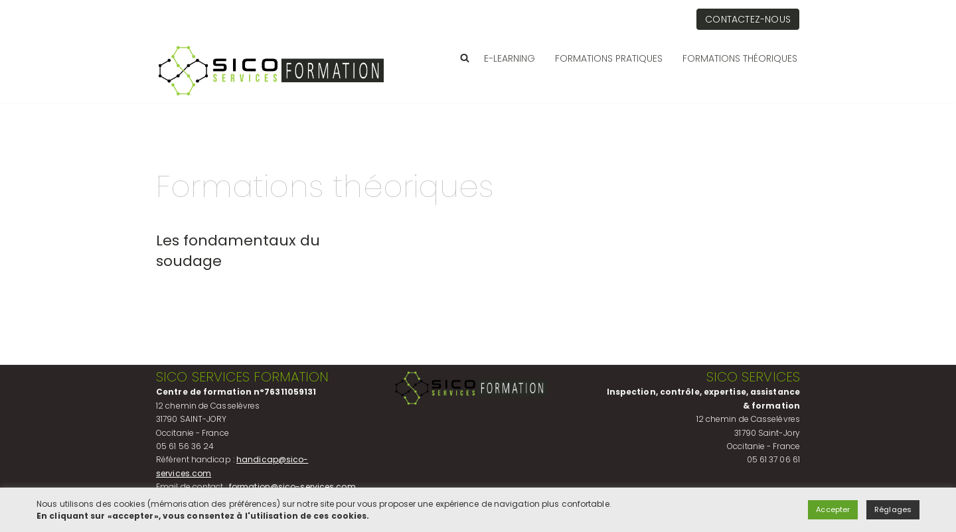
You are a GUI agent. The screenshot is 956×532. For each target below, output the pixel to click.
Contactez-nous (748, 19)
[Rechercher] (464, 57)
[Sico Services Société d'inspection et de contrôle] (272, 71)
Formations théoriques (739, 58)
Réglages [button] (893, 509)
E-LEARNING (509, 58)
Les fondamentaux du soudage (238, 250)
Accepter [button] (833, 509)
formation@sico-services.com (292, 486)
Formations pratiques (609, 58)
